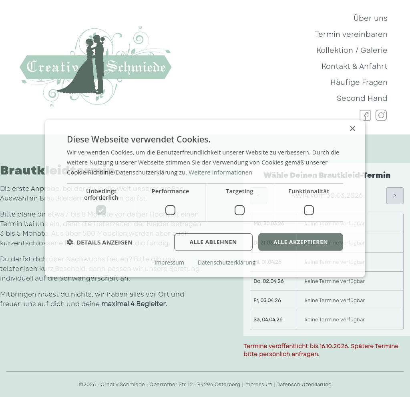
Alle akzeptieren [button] (300, 241)
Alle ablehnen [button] (213, 241)
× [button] (352, 129)
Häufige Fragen (359, 82)
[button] (100, 242)
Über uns (371, 18)
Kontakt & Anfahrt (355, 66)
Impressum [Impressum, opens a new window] (169, 262)
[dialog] (205, 198)
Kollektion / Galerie (352, 50)
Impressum (258, 384)
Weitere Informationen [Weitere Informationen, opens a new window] (220, 172)
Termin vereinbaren (351, 34)
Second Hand (362, 98)
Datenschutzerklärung (304, 384)
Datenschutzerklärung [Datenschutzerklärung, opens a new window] (226, 262)
